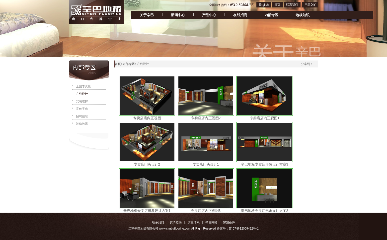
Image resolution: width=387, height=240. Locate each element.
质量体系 (194, 222)
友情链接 (176, 222)
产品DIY (310, 4)
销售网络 (211, 222)
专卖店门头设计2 (147, 164)
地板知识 (303, 15)
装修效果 (82, 123)
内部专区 (271, 15)
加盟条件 (229, 222)
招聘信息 (82, 116)
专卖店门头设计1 (206, 164)
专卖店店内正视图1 (265, 118)
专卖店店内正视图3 (206, 211)
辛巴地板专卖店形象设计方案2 (264, 211)
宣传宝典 (82, 109)
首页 (277, 4)
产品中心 (209, 15)
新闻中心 (178, 15)
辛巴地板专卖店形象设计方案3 (264, 164)
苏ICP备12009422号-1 (244, 228)
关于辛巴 (147, 15)
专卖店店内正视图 (147, 118)
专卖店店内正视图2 (206, 118)
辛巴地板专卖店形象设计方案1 (147, 211)
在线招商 (240, 15)
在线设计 (82, 94)
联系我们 (292, 4)
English (264, 4)
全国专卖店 (83, 86)
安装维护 (82, 101)
